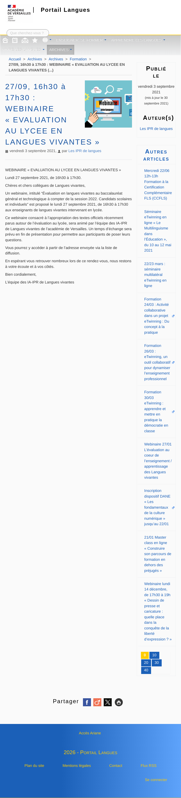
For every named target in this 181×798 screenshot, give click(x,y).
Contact (115, 766)
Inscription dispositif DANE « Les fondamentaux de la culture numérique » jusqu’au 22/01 (157, 507)
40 (146, 670)
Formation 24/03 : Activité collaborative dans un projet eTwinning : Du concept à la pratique (156, 316)
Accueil (15, 59)
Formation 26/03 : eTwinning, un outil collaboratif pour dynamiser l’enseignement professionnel (157, 362)
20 (146, 663)
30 (157, 663)
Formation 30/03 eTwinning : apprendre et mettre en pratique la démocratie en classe (156, 411)
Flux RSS (149, 766)
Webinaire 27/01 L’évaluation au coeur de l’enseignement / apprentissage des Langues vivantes (158, 461)
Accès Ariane (90, 733)
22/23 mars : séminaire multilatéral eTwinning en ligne (155, 275)
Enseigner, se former (81, 40)
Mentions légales (76, 766)
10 (154, 655)
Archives (60, 50)
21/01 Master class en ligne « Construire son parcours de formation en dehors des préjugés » (157, 554)
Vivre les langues (24, 50)
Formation (78, 59)
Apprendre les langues (138, 40)
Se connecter (156, 780)
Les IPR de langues (84, 151)
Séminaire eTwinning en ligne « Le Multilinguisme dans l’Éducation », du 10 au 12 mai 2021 (157, 231)
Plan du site (34, 766)
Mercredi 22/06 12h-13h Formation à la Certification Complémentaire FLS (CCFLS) (158, 184)
